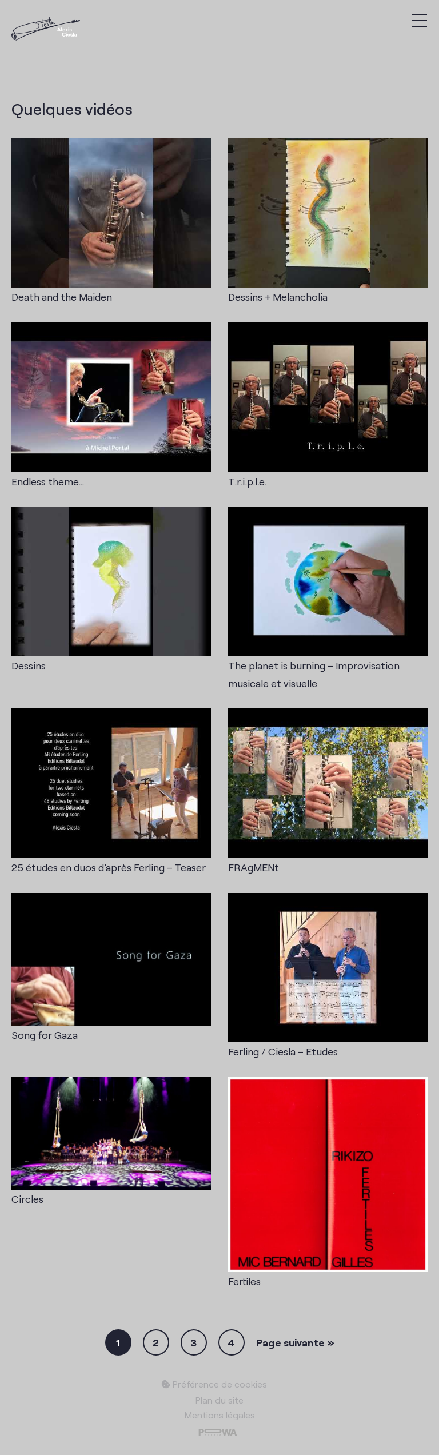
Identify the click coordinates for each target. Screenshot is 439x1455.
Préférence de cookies (214, 1383)
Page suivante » (295, 1342)
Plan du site (219, 1399)
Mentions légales (220, 1414)
